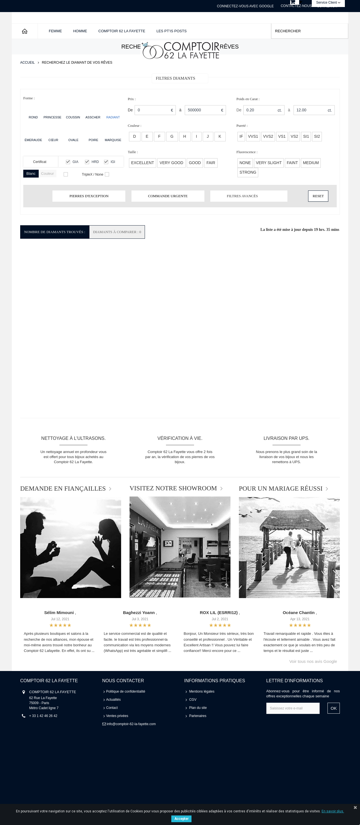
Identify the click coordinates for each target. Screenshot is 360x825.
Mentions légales (201, 711)
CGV (193, 719)
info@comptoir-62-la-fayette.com (131, 744)
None (245, 182)
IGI (113, 181)
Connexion (327, 6)
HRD (95, 181)
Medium (311, 182)
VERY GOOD (171, 182)
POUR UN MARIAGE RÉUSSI (280, 508)
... (93, 670)
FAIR (210, 182)
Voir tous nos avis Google (313, 681)
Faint (292, 182)
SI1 (306, 156)
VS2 (294, 156)
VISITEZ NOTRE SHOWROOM (173, 508)
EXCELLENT (142, 182)
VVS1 (253, 156)
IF (241, 156)
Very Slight (269, 182)
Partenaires (197, 735)
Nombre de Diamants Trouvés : (54, 251)
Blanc (31, 193)
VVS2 (268, 156)
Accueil (27, 82)
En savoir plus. (333, 811)
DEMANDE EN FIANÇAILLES (63, 508)
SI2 (317, 156)
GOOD (195, 182)
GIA (76, 181)
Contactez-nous (296, 6)
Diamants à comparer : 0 (117, 251)
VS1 (281, 156)
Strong (247, 192)
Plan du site (198, 727)
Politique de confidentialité (125, 711)
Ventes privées (117, 735)
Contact (112, 727)
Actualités (113, 719)
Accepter (181, 819)
